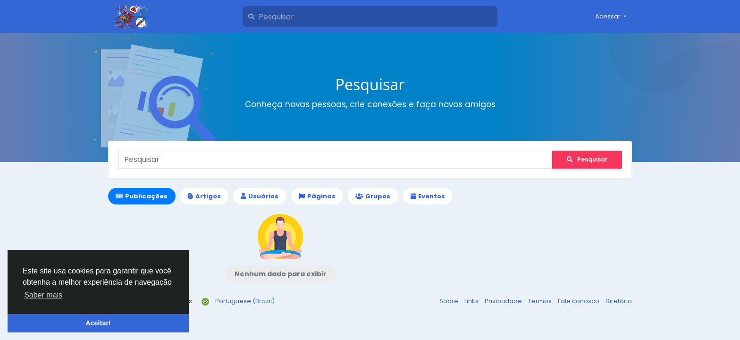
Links (472, 301)
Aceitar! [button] (98, 323)
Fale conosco (579, 301)
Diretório (618, 301)
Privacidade (504, 301)
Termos (540, 301)
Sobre (449, 301)
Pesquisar (587, 159)
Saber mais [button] (43, 295)
